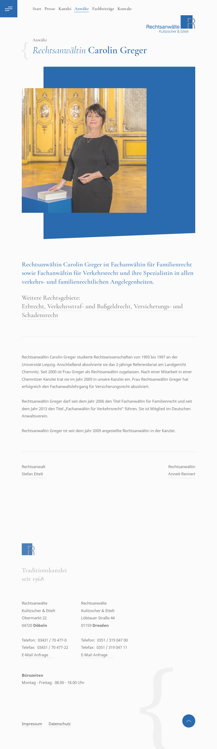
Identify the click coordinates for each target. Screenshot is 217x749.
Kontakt (125, 8)
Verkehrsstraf (64, 318)
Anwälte (81, 8)
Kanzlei (65, 8)
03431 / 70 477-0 (52, 652)
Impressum (32, 723)
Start (37, 8)
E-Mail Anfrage (38, 666)
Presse (50, 8)
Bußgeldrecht (114, 318)
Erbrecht (33, 318)
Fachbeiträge (103, 8)
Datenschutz (60, 723)
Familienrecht (174, 276)
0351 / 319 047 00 (112, 652)
